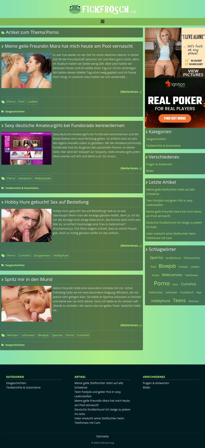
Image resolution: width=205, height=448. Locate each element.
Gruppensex (42, 255)
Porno (11, 101)
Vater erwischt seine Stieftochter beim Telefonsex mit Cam (171, 236)
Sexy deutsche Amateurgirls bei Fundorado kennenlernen (65, 125)
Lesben (32, 101)
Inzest (155, 275)
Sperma (57, 335)
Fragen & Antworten (159, 164)
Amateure (25, 178)
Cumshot (24, 255)
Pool (21, 101)
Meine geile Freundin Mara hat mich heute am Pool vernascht (69, 46)
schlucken (28, 335)
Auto (175, 284)
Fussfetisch (187, 292)
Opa (198, 292)
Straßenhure (173, 258)
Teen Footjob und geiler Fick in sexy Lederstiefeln (169, 203)
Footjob (183, 266)
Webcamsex (43, 178)
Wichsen (12, 335)
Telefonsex (191, 275)
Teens (179, 300)
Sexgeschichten (15, 111)
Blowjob (43, 335)
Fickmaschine (192, 258)
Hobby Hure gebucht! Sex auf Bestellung (47, 202)
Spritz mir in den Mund (28, 279)
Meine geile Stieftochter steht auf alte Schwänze (170, 192)
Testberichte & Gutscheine (21, 188)
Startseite (102, 436)
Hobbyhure (60, 255)
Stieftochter (156, 292)
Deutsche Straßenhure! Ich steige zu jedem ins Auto (174, 225)
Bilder (150, 171)
